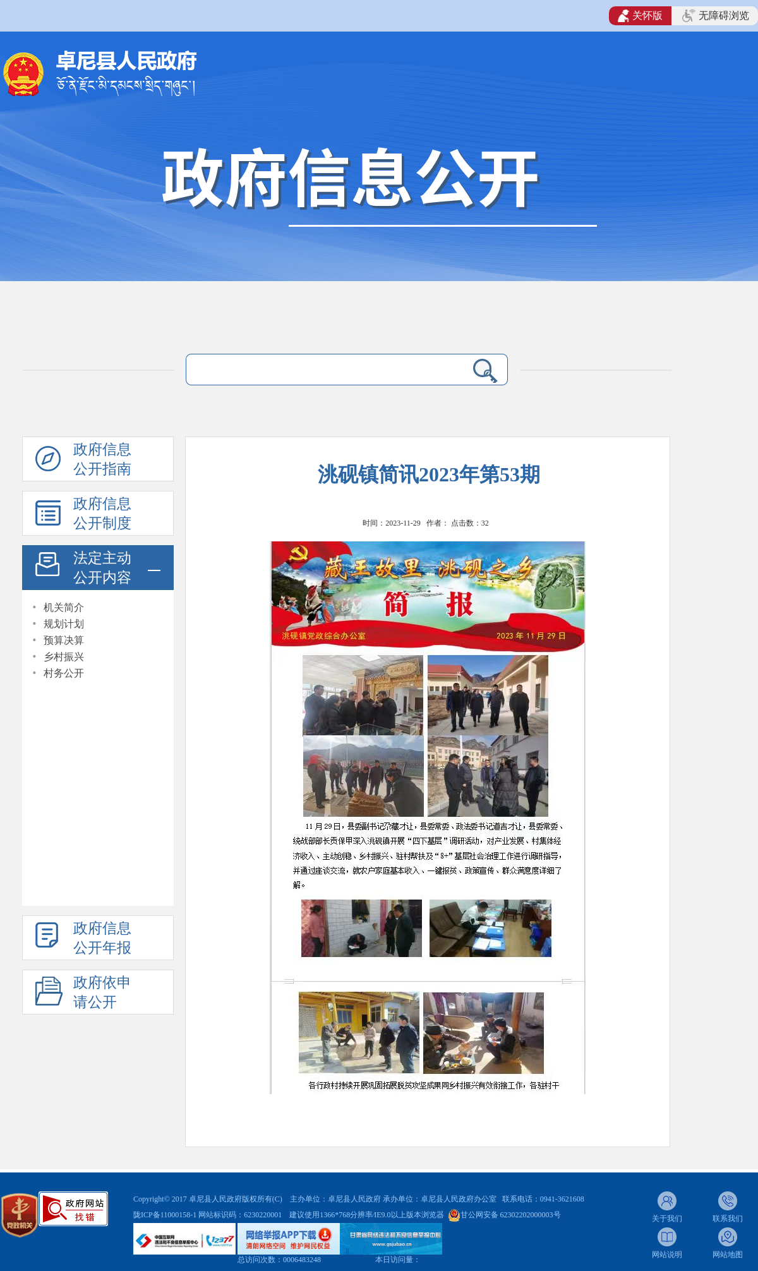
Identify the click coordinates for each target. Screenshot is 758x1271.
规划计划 (64, 623)
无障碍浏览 (715, 15)
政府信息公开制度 (102, 513)
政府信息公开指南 (102, 459)
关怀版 (640, 15)
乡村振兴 (64, 656)
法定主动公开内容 (102, 568)
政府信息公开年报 (102, 938)
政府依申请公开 (102, 992)
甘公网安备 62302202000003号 (510, 1214)
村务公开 (64, 673)
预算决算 (64, 640)
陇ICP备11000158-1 (165, 1214)
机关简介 (64, 607)
